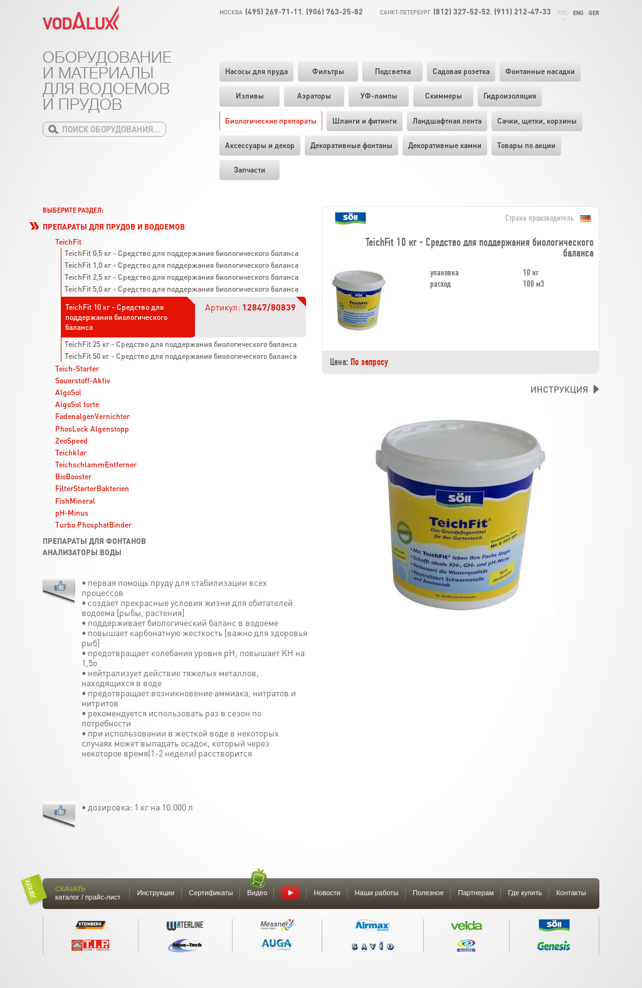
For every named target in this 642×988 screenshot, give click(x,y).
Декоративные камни (445, 145)
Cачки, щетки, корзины (537, 120)
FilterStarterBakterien (92, 488)
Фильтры (328, 71)
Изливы (250, 95)
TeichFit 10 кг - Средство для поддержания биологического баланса (116, 317)
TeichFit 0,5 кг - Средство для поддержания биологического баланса (181, 253)
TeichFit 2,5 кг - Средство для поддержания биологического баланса (181, 277)
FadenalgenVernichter (92, 416)
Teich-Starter (77, 368)
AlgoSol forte (77, 404)
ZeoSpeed (71, 440)
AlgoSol (68, 392)
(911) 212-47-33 (522, 11)
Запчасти (249, 169)
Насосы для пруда (256, 71)
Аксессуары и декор (260, 145)
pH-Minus (71, 513)
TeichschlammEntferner (96, 464)
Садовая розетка (461, 71)
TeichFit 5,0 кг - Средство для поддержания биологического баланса (181, 289)
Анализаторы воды (82, 552)
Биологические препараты (271, 120)
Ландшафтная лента (447, 120)
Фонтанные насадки (540, 71)
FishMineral (75, 501)
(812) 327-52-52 (461, 11)
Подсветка (393, 71)
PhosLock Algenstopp (92, 428)
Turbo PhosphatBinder (93, 524)
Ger (594, 12)
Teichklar (71, 452)
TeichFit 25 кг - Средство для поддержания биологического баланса (181, 344)
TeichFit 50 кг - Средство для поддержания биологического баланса (181, 356)
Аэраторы (314, 95)
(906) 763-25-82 (334, 11)
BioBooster (73, 476)
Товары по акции (526, 145)
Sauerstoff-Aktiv (82, 380)
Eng (578, 12)
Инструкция (559, 389)
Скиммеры (443, 95)
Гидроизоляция (509, 95)
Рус (562, 12)
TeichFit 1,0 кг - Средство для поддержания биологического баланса (181, 265)
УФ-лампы (378, 95)
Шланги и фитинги (364, 120)
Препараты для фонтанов (94, 541)
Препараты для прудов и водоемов (114, 226)
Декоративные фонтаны (351, 145)
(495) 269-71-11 (273, 11)
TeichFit (68, 242)
